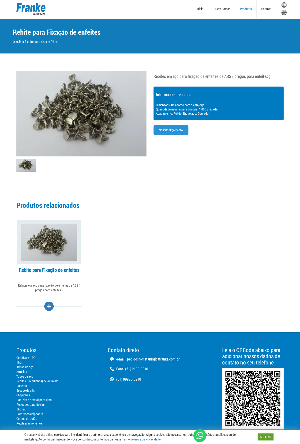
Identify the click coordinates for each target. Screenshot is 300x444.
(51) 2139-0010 (136, 368)
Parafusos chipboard (29, 414)
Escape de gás (25, 390)
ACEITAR (265, 437)
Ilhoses (21, 409)
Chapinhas (23, 395)
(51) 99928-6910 (124, 379)
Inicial (200, 9)
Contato (266, 9)
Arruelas (21, 371)
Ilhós (19, 362)
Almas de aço (25, 367)
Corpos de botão (26, 418)
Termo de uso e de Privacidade (141, 439)
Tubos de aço (24, 376)
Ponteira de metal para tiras (34, 400)
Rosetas (21, 385)
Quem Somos (222, 9)
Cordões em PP (26, 357)
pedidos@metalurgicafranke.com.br (153, 359)
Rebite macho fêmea (29, 423)
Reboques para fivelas (30, 404)
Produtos (246, 9)
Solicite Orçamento (171, 130)
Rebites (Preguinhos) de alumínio (37, 381)
